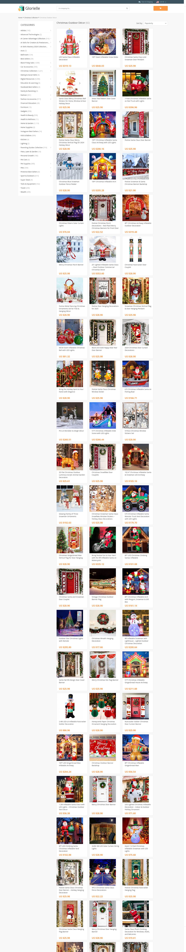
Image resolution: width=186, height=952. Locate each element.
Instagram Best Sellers (31, 131)
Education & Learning (30, 83)
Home (20, 18)
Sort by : (139, 23)
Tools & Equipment (30, 184)
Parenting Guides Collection (34, 147)
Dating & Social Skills (30, 75)
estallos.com (93, 948)
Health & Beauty (29, 115)
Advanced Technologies (31, 34)
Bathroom (27, 55)
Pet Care (25, 159)
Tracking (98, 925)
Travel (25, 188)
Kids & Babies (28, 135)
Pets (24, 168)
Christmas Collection (31, 18)
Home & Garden (30, 123)
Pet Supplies (28, 164)
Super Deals (27, 180)
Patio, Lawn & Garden (31, 151)
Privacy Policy (62, 922)
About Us (60, 917)
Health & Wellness (29, 119)
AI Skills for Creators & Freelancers (34, 43)
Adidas (25, 30)
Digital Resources (30, 79)
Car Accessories (29, 67)
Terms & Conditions (64, 925)
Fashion (26, 95)
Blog (58, 914)
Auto (24, 51)
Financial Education (30, 103)
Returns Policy (100, 922)
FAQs (97, 914)
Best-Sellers (27, 59)
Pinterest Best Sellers (30, 172)
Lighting (25, 143)
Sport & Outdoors (30, 176)
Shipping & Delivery (102, 920)
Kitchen (25, 139)
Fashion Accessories (31, 99)
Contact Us (61, 920)
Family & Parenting (29, 91)
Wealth (25, 192)
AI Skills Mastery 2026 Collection (33, 47)
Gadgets (26, 111)
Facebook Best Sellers (30, 87)
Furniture (26, 107)
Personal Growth (29, 155)
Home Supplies (28, 127)
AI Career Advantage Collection (35, 38)
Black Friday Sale (30, 63)
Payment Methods (102, 917)
